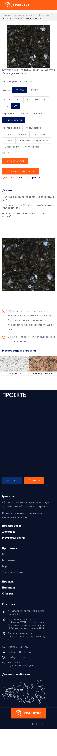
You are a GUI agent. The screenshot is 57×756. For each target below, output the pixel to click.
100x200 (19, 90)
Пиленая (38, 113)
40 (6, 106)
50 (45, 99)
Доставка (9, 177)
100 (19, 99)
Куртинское (42, 140)
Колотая (24, 113)
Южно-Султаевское (16, 134)
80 (28, 99)
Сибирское (24, 140)
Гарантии (35, 177)
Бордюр (7, 566)
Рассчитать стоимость (21, 171)
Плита (5, 554)
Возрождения (12, 147)
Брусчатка (8, 560)
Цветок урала (40, 134)
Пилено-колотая (13, 120)
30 (15, 106)
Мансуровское (33, 128)
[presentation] (12, 480)
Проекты (8, 581)
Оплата (22, 177)
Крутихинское (32, 147)
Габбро (9, 140)
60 (36, 99)
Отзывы (7, 593)
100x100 (34, 90)
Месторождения (13, 537)
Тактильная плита (12, 572)
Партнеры (9, 587)
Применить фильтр (15, 161)
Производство (12, 525)
